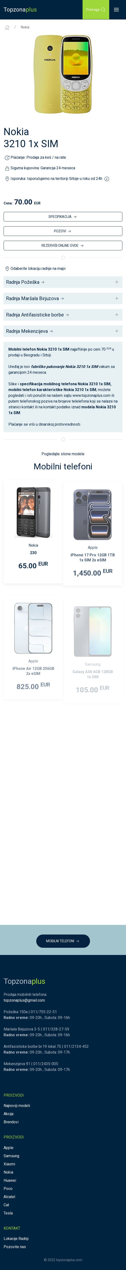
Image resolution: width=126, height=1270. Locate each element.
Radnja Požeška (25, 282)
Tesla (8, 1213)
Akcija (8, 1114)
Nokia (25, 27)
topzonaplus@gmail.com (24, 1000)
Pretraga (96, 9)
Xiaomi (9, 1164)
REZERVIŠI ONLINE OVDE (63, 245)
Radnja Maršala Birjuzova (35, 298)
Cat (6, 1205)
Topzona (20, 9)
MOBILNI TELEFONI (63, 941)
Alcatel (9, 1196)
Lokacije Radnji (16, 1238)
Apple (8, 1147)
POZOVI (63, 231)
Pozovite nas (15, 1247)
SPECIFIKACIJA (63, 217)
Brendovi (11, 1122)
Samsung (11, 1156)
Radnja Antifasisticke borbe (38, 315)
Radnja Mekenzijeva (30, 331)
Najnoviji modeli (17, 1105)
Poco (8, 1188)
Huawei (10, 1180)
